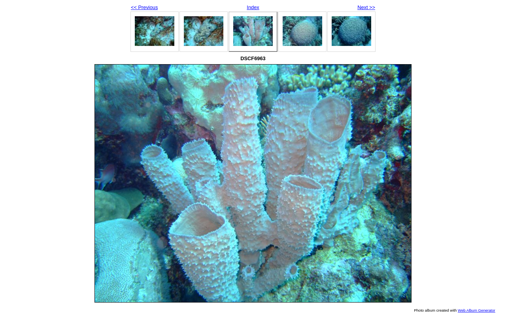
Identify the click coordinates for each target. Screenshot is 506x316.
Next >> (366, 7)
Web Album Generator (476, 310)
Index (253, 7)
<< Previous (144, 7)
